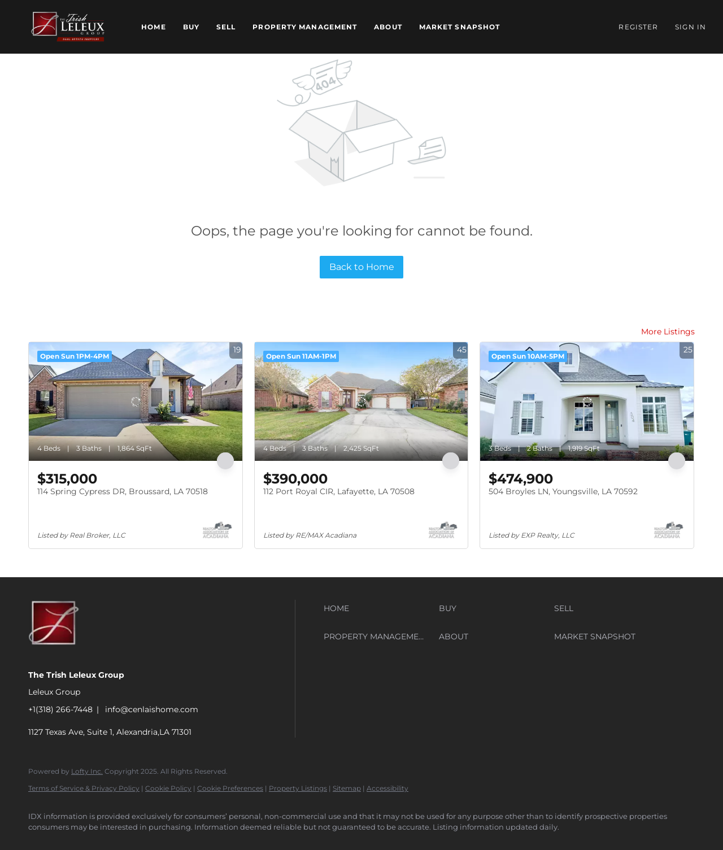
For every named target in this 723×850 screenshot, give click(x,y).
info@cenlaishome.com (151, 709)
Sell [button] (226, 27)
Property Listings (298, 788)
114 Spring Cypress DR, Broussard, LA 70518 (122, 491)
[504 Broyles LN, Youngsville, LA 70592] (587, 401)
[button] (67, 26)
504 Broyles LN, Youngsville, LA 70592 (563, 491)
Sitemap (347, 788)
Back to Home (361, 266)
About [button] (388, 27)
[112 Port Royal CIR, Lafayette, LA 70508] (361, 401)
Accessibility (387, 788)
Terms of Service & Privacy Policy (84, 788)
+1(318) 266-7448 (60, 709)
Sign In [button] (690, 27)
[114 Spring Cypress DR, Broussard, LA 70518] (135, 401)
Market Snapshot (459, 27)
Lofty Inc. (87, 771)
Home (153, 27)
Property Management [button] (304, 27)
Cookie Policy (168, 788)
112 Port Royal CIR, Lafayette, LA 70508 (339, 491)
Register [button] (638, 27)
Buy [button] (191, 27)
